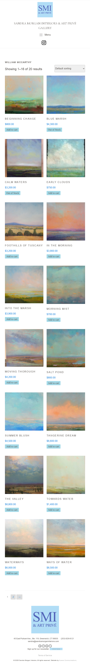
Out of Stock (54, 129)
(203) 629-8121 (67, 638)
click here (56, 649)
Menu (45, 35)
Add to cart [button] (11, 129)
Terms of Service (45, 655)
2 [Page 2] (13, 597)
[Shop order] (69, 68)
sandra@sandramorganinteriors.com (43, 641)
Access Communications (67, 660)
